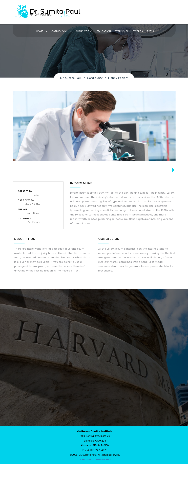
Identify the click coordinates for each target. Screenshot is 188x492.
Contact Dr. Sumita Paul (95, 487)
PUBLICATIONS (84, 31)
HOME (41, 31)
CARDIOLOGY (61, 31)
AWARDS (138, 31)
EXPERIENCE (122, 31)
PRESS (150, 31)
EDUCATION (104, 31)
